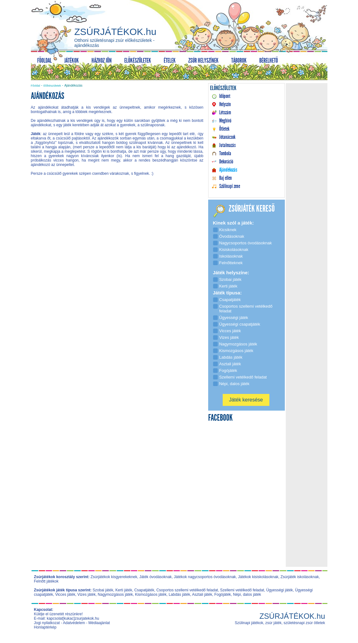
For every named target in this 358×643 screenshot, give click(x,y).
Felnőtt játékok (46, 581)
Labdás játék (179, 594)
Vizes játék (86, 594)
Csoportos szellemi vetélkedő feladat (187, 590)
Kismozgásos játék (151, 594)
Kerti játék (123, 590)
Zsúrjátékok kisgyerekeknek (114, 577)
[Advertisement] (117, 234)
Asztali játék (202, 594)
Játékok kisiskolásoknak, (258, 577)
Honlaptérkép (45, 627)
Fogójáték (222, 594)
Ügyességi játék (279, 590)
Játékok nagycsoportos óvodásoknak (205, 577)
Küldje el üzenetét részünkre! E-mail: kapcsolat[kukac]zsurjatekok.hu (66, 616)
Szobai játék (103, 590)
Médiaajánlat (99, 623)
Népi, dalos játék (247, 594)
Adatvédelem (74, 623)
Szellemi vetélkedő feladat (242, 590)
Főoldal (35, 85)
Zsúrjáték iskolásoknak (299, 577)
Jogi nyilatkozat (47, 623)
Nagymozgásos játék (115, 594)
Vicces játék (65, 594)
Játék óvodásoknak (155, 577)
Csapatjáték (144, 590)
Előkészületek (52, 85)
